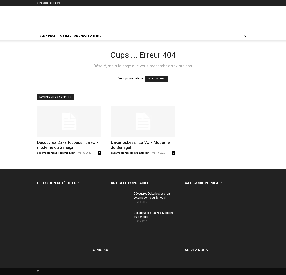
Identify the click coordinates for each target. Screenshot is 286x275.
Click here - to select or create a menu (70, 35)
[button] (244, 36)
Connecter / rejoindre (48, 2)
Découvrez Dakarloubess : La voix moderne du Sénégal (67, 145)
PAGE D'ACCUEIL (156, 78)
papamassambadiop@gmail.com (56, 152)
